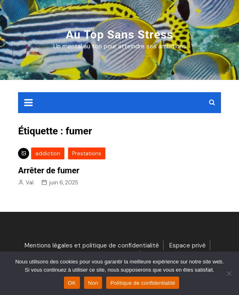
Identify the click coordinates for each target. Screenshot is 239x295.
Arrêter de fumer (48, 170)
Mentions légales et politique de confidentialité (92, 245)
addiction (47, 153)
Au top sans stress (119, 34)
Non (93, 283)
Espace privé (187, 245)
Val (30, 182)
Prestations (86, 153)
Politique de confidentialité (142, 283)
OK (72, 283)
